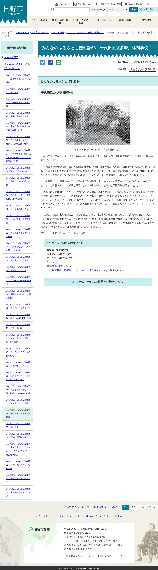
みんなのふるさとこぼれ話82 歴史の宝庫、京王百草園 (18, 219)
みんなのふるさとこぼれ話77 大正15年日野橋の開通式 (18, 280)
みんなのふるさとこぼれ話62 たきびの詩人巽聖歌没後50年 (18, 465)
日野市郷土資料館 (40, 32)
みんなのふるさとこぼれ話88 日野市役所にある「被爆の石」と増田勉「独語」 (18, 140)
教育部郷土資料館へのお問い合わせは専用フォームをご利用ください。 (89, 270)
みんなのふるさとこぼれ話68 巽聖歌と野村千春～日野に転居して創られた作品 (18, 390)
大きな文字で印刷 (141, 69)
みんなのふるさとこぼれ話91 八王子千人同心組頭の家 (18, 102)
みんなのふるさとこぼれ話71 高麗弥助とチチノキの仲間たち (18, 352)
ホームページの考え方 (110, 516)
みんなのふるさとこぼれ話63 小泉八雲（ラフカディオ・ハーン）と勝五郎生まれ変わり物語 (18, 449)
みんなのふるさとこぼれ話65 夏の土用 (18, 425)
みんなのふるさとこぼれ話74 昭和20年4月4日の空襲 (18, 316)
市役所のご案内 (74, 555)
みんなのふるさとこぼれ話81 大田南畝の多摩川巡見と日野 (18, 233)
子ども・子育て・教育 (81, 22)
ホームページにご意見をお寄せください (100, 281)
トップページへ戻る (107, 507)
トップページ (22, 32)
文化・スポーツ (103, 20)
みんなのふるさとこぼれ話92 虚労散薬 (18, 91)
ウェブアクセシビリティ (51, 516)
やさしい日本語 (135, 4)
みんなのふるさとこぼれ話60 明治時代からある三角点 (18, 492)
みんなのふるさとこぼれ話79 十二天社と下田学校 (18, 259)
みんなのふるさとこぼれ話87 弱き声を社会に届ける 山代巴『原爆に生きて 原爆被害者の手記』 (19, 155)
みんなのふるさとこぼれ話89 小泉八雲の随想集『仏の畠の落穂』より (18, 126)
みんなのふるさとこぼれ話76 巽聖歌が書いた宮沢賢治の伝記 (18, 294)
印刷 (120, 69)
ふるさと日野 (57, 32)
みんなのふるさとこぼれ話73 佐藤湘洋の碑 (18, 326)
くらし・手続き (39, 20)
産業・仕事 (125, 20)
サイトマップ (64, 4)
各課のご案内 (104, 555)
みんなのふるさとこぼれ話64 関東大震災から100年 (18, 436)
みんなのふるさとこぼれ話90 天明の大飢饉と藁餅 (18, 115)
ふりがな (153, 4)
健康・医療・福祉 (60, 22)
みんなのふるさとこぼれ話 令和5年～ (85, 32)
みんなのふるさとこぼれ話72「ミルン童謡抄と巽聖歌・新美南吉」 (18, 338)
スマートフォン (147, 507)
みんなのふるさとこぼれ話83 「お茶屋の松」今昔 (18, 207)
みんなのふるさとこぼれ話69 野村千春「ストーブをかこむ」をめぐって (18, 376)
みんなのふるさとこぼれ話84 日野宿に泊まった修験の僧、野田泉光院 (18, 195)
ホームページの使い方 (81, 516)
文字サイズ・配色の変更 (110, 4)
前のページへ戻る (81, 507)
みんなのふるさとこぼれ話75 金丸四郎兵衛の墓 (18, 306)
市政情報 (147, 20)
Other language (85, 4)
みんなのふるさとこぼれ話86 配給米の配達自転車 (18, 170)
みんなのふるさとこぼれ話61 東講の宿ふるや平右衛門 (18, 478)
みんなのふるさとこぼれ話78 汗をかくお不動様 (18, 269)
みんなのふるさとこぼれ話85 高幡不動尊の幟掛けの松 (18, 181)
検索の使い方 (149, 9)
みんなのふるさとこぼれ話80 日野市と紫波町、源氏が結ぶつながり (18, 246)
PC (133, 507)
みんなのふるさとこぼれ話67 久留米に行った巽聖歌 (18, 402)
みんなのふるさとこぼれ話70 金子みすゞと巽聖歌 (18, 364)
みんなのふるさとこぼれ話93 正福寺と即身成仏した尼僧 (18, 79)
